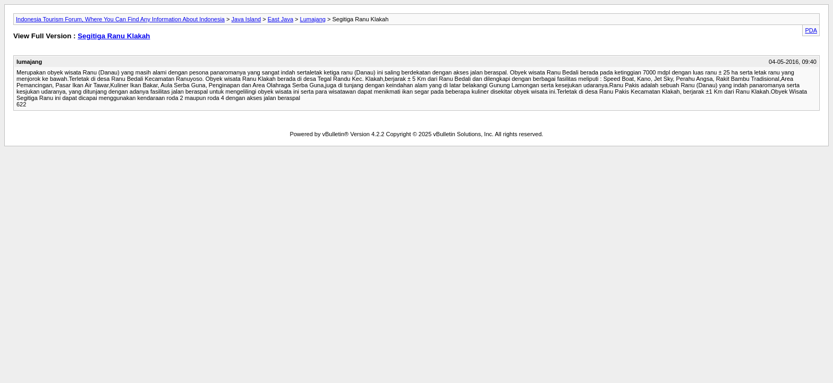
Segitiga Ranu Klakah (114, 36)
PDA (811, 30)
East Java (280, 19)
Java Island (246, 19)
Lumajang (313, 19)
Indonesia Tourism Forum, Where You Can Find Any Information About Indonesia (120, 19)
